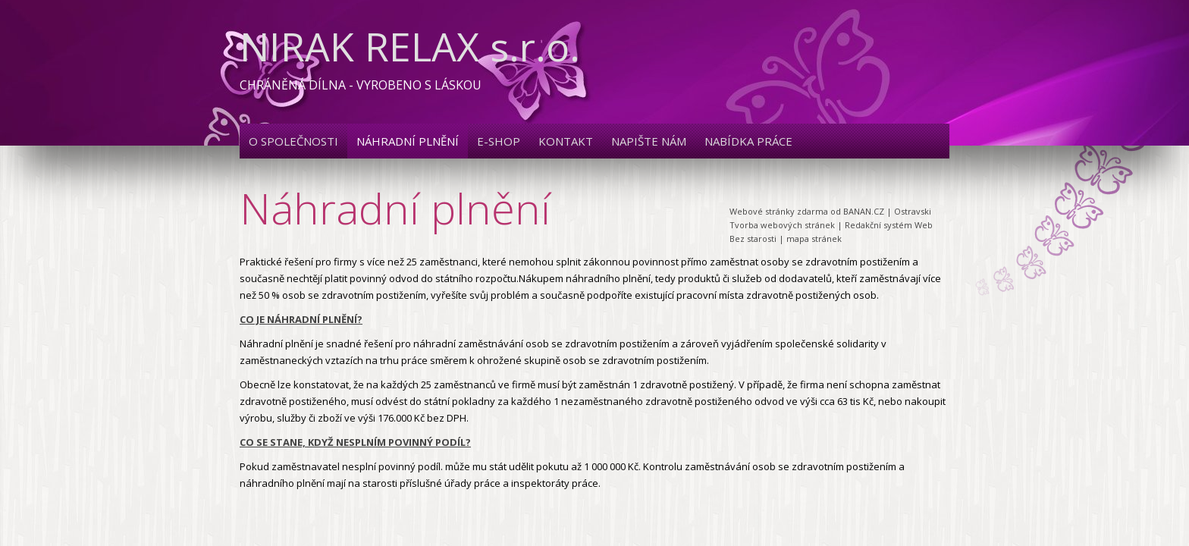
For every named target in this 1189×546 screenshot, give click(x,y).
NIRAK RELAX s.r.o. (410, 46)
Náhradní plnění (407, 141)
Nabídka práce (748, 141)
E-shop (498, 141)
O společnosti (293, 141)
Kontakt (565, 141)
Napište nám (648, 141)
